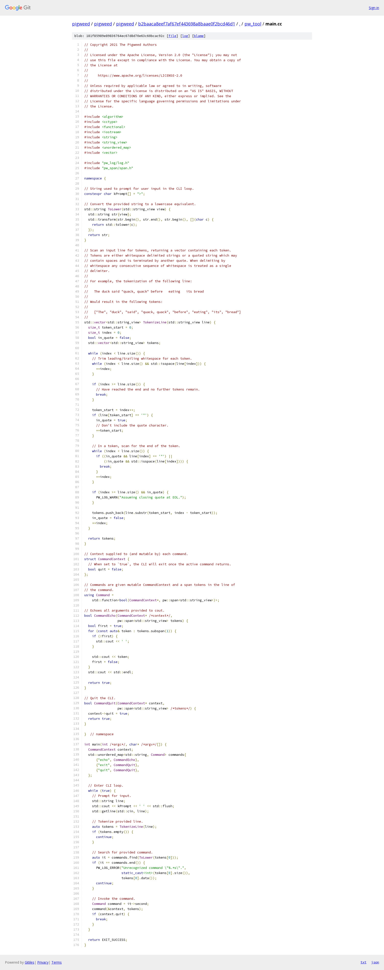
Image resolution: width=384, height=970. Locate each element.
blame (199, 36)
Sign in (374, 7)
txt (363, 962)
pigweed (81, 24)
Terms (56, 962)
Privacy (42, 962)
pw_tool (252, 24)
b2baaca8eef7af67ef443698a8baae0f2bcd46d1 (186, 24)
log (185, 36)
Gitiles (29, 962)
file (172, 36)
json (375, 962)
